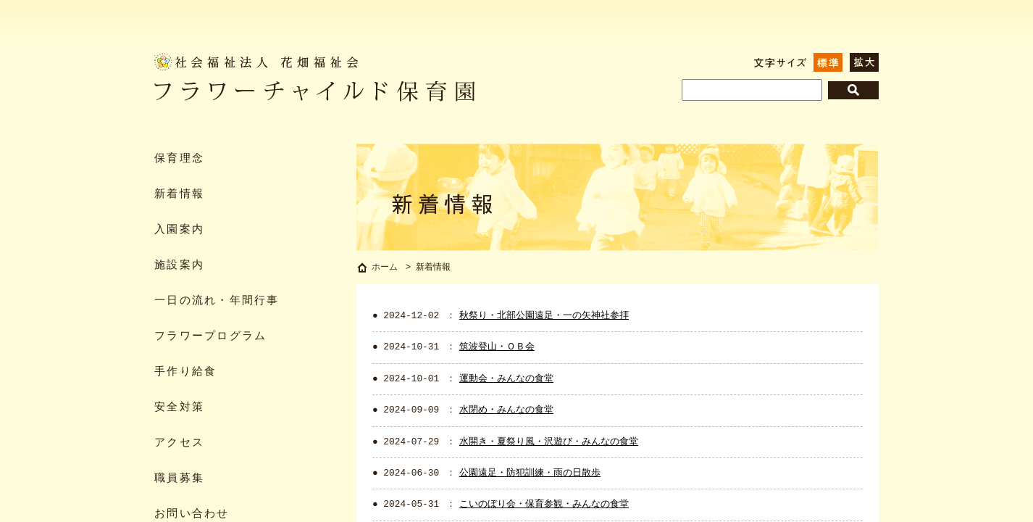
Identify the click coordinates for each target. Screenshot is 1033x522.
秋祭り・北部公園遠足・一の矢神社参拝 (544, 317)
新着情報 (179, 194)
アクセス (179, 443)
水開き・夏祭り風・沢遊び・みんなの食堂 (548, 443)
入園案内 (179, 230)
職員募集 (179, 479)
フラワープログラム (210, 337)
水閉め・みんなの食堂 (506, 411)
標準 (828, 62)
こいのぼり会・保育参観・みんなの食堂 (544, 506)
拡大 (864, 62)
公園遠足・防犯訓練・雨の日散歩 (530, 474)
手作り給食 (185, 372)
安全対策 (179, 408)
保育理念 (179, 159)
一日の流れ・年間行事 (217, 301)
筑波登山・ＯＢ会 (497, 348)
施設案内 (179, 266)
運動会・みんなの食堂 (506, 380)
